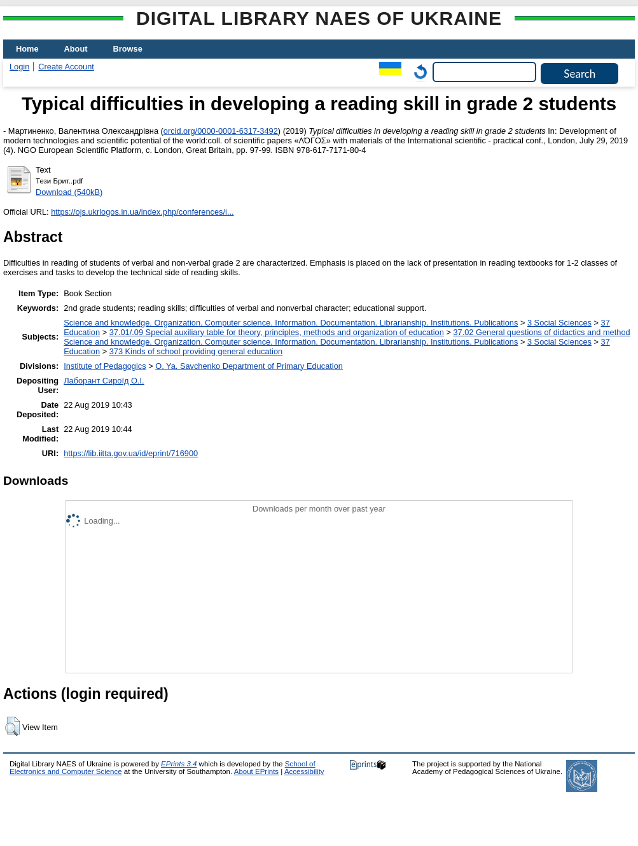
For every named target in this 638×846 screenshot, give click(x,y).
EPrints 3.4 (179, 764)
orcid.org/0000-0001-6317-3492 (220, 131)
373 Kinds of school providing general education (195, 351)
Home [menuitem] (27, 49)
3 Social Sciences (559, 322)
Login (19, 66)
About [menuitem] (76, 49)
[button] (12, 726)
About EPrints (256, 771)
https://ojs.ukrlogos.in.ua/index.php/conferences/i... (142, 212)
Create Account (66, 66)
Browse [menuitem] (127, 49)
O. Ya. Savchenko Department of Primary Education (249, 366)
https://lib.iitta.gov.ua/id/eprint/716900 (131, 453)
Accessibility (304, 771)
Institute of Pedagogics (105, 366)
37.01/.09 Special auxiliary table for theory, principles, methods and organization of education (276, 332)
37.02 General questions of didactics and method (541, 332)
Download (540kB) (69, 192)
